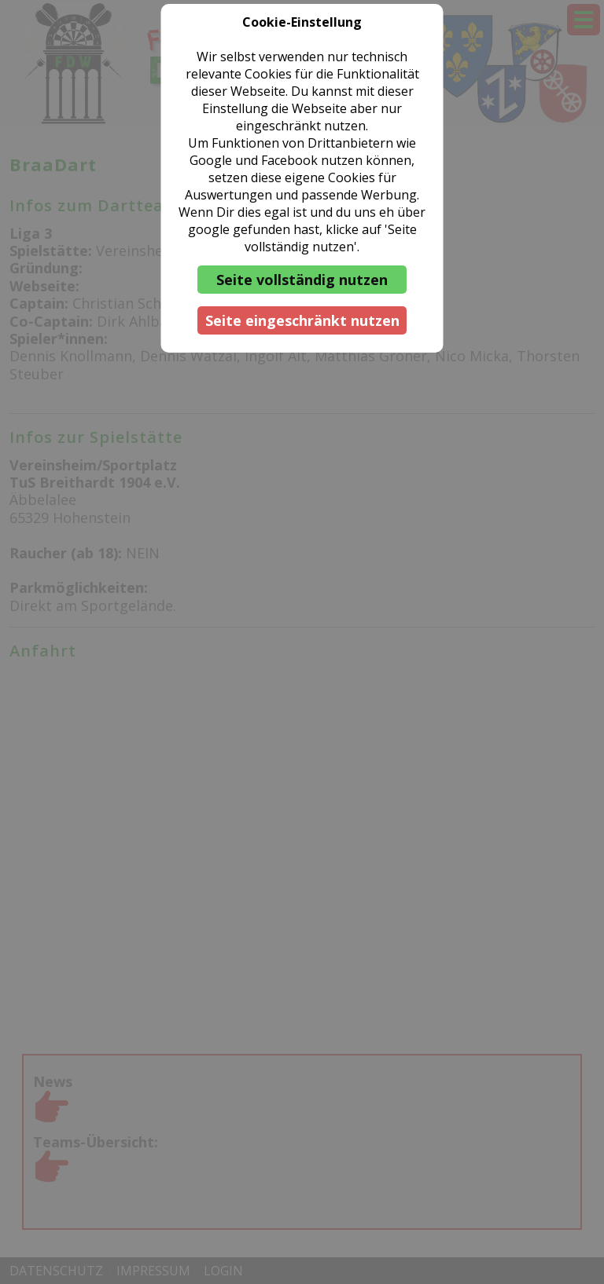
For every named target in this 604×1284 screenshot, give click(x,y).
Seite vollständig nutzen (302, 279)
